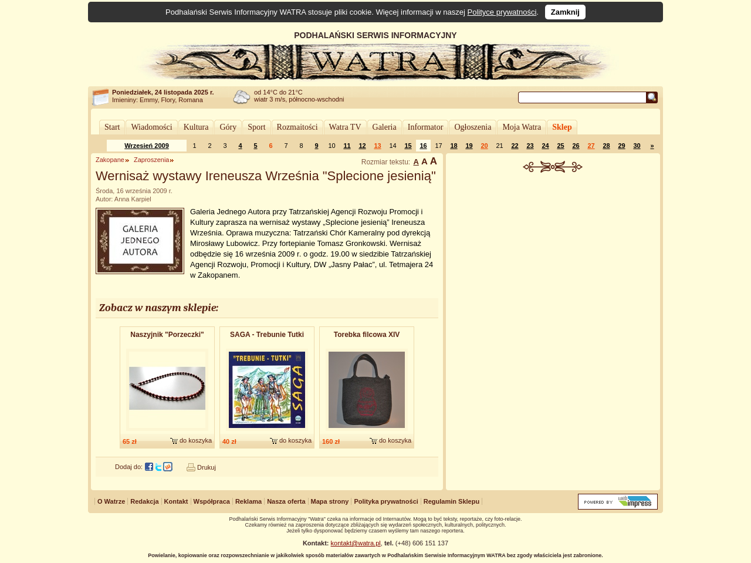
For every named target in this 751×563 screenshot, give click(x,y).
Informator (426, 127)
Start (112, 127)
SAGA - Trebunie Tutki (267, 335)
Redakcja (144, 501)
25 (560, 145)
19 (468, 145)
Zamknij (565, 12)
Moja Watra (521, 127)
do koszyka (196, 440)
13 (377, 145)
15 (407, 145)
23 (529, 145)
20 (484, 145)
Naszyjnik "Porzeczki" (167, 335)
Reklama (248, 501)
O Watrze (111, 501)
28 (606, 145)
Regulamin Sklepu (451, 501)
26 (575, 145)
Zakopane (110, 159)
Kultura (196, 127)
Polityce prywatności (502, 12)
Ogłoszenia (472, 127)
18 (453, 145)
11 (346, 145)
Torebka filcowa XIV (367, 335)
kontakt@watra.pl (356, 543)
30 (636, 145)
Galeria (385, 127)
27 (590, 145)
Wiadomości (151, 127)
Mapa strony (330, 501)
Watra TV (345, 127)
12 (362, 145)
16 (423, 145)
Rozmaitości (297, 127)
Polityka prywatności (386, 501)
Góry (227, 127)
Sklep (561, 127)
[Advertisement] (553, 260)
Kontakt (176, 501)
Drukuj (206, 467)
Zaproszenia (152, 159)
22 (514, 145)
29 (621, 145)
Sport (256, 127)
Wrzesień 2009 (146, 145)
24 (545, 145)
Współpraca (212, 501)
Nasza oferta (286, 501)
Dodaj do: (129, 466)
